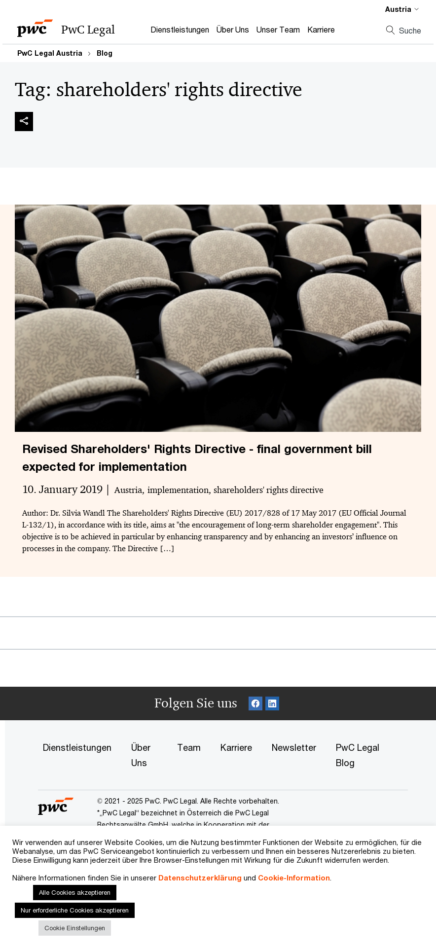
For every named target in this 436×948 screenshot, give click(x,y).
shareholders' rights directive (269, 490)
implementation (178, 490)
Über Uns (233, 29)
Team (189, 747)
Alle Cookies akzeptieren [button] (74, 892)
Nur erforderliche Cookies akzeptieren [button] (75, 910)
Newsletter (294, 747)
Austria (128, 490)
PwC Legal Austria (49, 53)
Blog (104, 53)
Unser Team (278, 29)
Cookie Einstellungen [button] (74, 928)
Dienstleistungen (179, 29)
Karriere (321, 29)
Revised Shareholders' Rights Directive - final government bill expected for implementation (197, 457)
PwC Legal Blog (357, 755)
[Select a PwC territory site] (396, 9)
